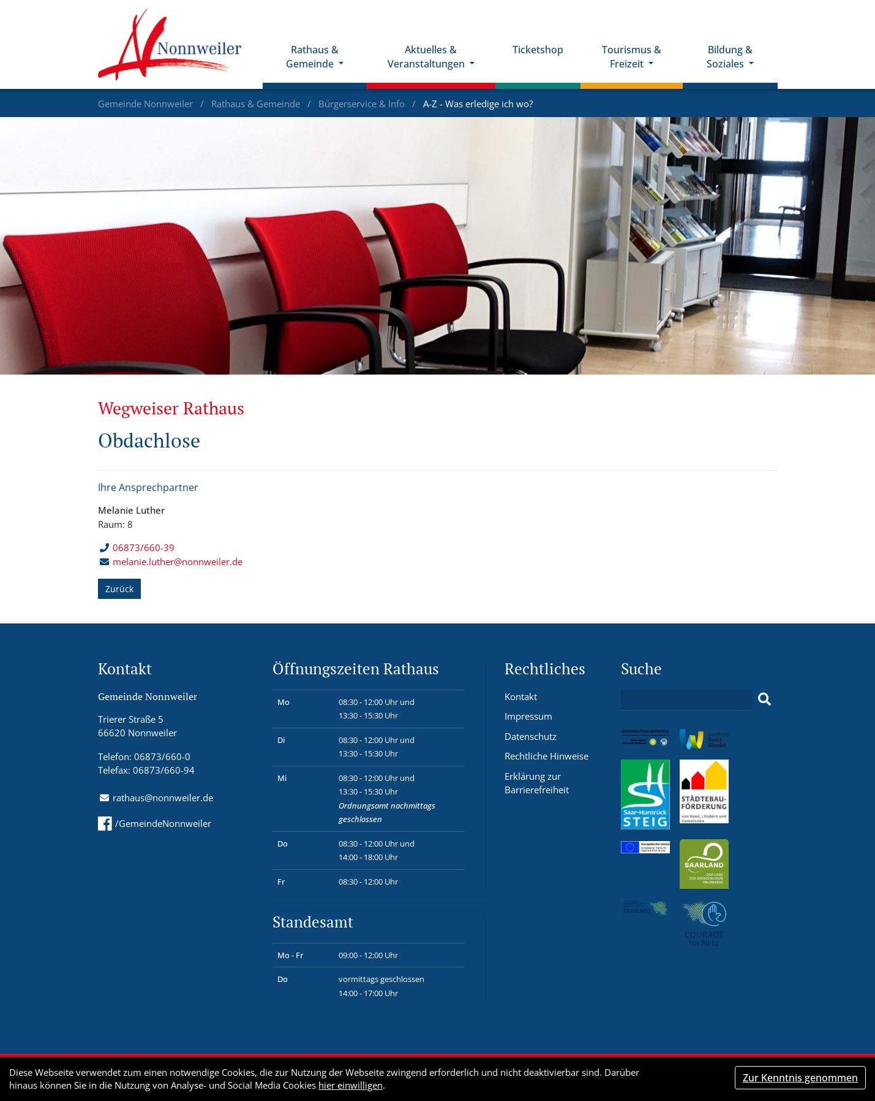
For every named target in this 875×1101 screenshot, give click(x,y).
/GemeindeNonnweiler (154, 823)
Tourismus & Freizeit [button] (631, 56)
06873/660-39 (137, 547)
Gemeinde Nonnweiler (146, 103)
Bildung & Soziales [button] (730, 56)
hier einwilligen (350, 1085)
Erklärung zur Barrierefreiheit (537, 783)
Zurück (119, 589)
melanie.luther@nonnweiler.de (177, 561)
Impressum (528, 716)
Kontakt (521, 696)
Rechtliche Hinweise (546, 756)
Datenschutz (531, 736)
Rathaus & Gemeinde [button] (312, 56)
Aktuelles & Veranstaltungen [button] (427, 56)
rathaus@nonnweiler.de (163, 797)
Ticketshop (538, 49)
